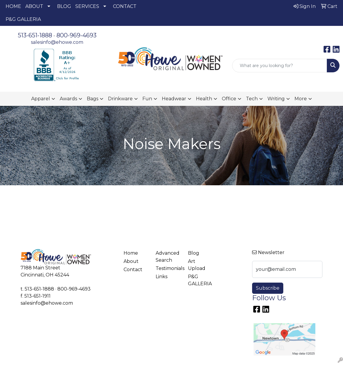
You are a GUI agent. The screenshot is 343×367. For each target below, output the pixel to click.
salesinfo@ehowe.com (57, 42)
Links (161, 276)
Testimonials (168, 268)
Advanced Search (167, 256)
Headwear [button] (174, 98)
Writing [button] (276, 98)
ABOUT (34, 6)
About (131, 261)
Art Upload (196, 264)
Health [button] (204, 98)
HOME (13, 6)
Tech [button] (252, 98)
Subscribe (267, 288)
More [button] (300, 98)
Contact (133, 269)
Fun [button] (147, 98)
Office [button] (229, 98)
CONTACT (124, 6)
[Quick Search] (279, 65)
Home (131, 253)
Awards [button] (68, 98)
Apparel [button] (40, 98)
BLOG (64, 6)
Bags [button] (92, 98)
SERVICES (87, 6)
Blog (193, 253)
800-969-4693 (76, 35)
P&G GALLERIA (23, 19)
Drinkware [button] (120, 98)
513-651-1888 (35, 35)
